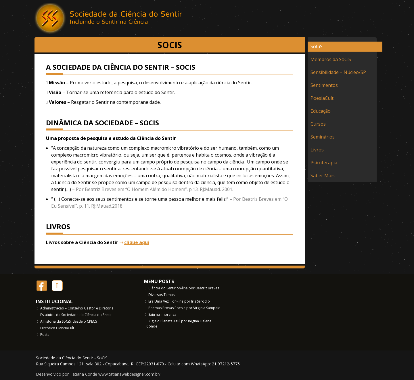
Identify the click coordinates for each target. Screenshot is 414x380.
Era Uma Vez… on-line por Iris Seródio (179, 301)
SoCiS (316, 46)
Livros (317, 150)
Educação (320, 111)
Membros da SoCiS (330, 59)
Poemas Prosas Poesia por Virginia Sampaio (184, 307)
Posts (44, 334)
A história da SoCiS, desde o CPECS (68, 321)
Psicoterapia (323, 162)
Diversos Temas (161, 294)
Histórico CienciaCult (57, 328)
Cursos (318, 124)
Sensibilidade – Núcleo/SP (338, 72)
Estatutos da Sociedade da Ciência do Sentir (76, 314)
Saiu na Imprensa (162, 314)
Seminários (322, 137)
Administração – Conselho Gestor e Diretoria (77, 308)
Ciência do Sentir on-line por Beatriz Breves (183, 288)
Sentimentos (324, 85)
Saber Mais (322, 175)
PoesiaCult (322, 98)
